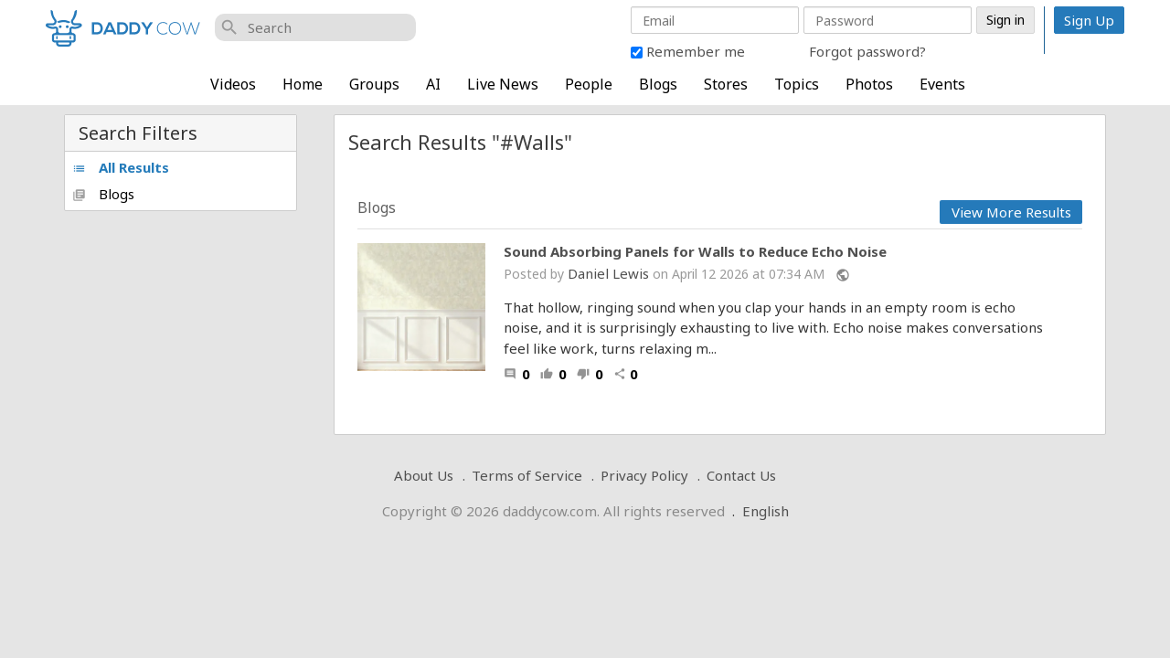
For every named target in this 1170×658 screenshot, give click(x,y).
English (765, 511)
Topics (796, 84)
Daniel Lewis (608, 273)
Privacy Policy (644, 475)
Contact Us (741, 475)
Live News (502, 84)
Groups (374, 84)
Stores (726, 84)
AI (433, 84)
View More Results (1011, 212)
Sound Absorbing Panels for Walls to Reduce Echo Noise (695, 251)
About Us (423, 475)
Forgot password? (867, 51)
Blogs (658, 84)
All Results (120, 167)
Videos (233, 84)
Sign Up (1089, 20)
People (588, 84)
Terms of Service (527, 475)
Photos (869, 84)
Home (302, 84)
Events (942, 84)
